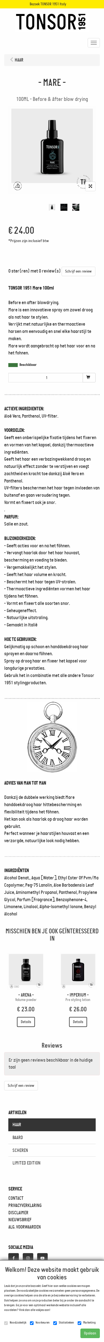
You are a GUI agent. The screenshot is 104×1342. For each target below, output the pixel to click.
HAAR (16, 1124)
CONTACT (16, 1198)
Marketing (87, 1322)
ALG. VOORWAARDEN (24, 1227)
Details (26, 1022)
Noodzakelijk (15, 1322)
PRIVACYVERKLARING (25, 1205)
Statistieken (63, 1322)
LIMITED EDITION (26, 1163)
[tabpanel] (52, 207)
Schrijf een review (78, 271)
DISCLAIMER (18, 1212)
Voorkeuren (40, 1322)
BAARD (17, 1137)
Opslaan (90, 1333)
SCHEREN (20, 1150)
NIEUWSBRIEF (19, 1219)
